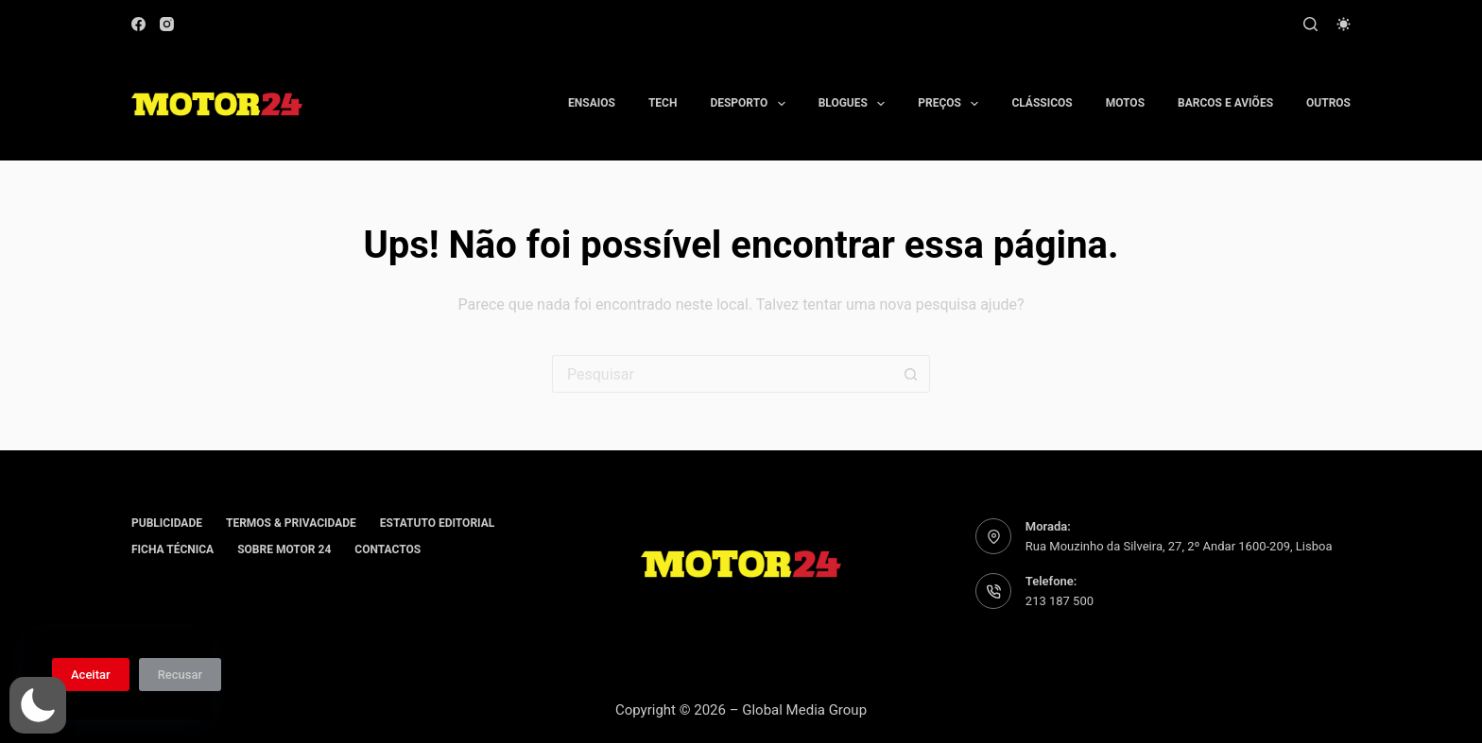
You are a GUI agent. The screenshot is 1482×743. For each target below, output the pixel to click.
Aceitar (91, 674)
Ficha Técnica (172, 549)
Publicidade (166, 523)
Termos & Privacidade (291, 523)
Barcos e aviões (1225, 103)
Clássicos (1041, 103)
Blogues (856, 104)
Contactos (387, 549)
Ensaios (591, 103)
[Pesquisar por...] (722, 374)
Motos (1125, 103)
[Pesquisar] (1310, 24)
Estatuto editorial (437, 523)
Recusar (180, 674)
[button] (37, 705)
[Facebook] (138, 24)
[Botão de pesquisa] (911, 374)
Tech (663, 103)
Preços (952, 104)
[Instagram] (167, 24)
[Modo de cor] (1343, 24)
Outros (1328, 103)
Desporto (751, 104)
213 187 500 (1059, 601)
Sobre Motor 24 (284, 549)
